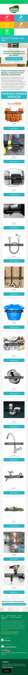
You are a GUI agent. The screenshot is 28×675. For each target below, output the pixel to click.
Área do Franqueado (16, 617)
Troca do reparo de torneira (14, 510)
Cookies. (5, 662)
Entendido (6, 670)
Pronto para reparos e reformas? (9, 632)
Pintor (16, 652)
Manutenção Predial (5, 657)
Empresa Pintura (19, 658)
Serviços (20, 615)
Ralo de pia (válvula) (14, 377)
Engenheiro (3, 655)
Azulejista (22, 657)
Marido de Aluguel (22, 652)
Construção (15, 654)
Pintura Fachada (12, 658)
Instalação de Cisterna (14, 112)
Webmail (3, 618)
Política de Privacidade (7, 667)
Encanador (12, 652)
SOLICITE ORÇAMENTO (14, 59)
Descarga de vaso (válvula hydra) (14, 177)
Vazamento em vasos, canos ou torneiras (14, 575)
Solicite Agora (14, 128)
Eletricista (8, 652)
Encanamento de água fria (14, 278)
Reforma (11, 654)
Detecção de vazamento (14, 211)
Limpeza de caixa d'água (14, 311)
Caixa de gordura (14, 145)
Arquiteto (20, 654)
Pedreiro (3, 652)
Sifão (14, 410)
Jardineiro (3, 654)
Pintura (7, 654)
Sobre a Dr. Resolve (11, 615)
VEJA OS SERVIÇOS (14, 61)
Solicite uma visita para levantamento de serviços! (14, 604)
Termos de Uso (5, 617)
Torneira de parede (14, 476)
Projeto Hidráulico (14, 344)
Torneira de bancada (14, 443)
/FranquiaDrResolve (8, 647)
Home (2, 615)
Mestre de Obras (9, 655)
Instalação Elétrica (5, 658)
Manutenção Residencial (15, 657)
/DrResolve (6, 640)
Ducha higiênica (14, 245)
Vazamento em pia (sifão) (14, 543)
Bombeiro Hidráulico (17, 655)
